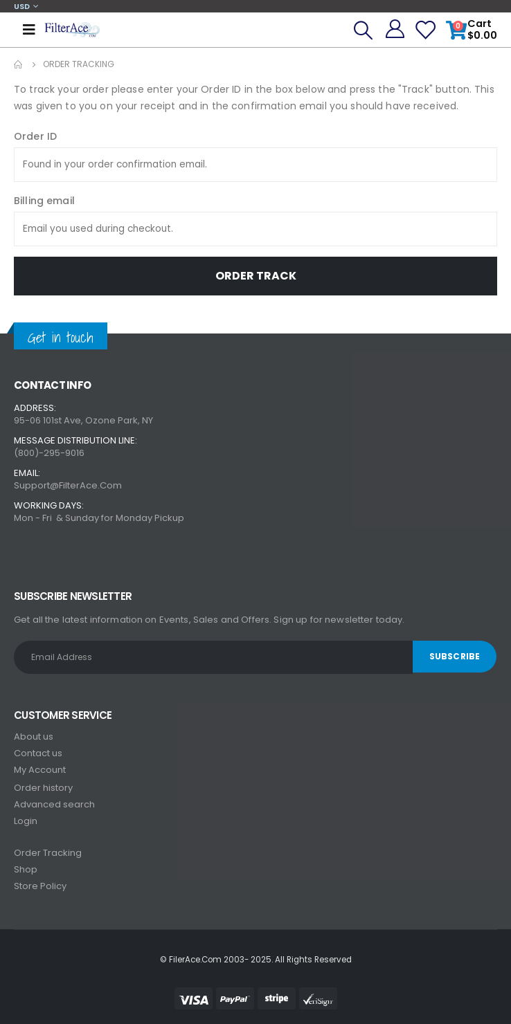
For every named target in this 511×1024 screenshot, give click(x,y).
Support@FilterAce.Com (68, 485)
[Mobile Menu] (29, 30)
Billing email (44, 201)
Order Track (255, 276)
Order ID (35, 136)
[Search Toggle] (363, 30)
